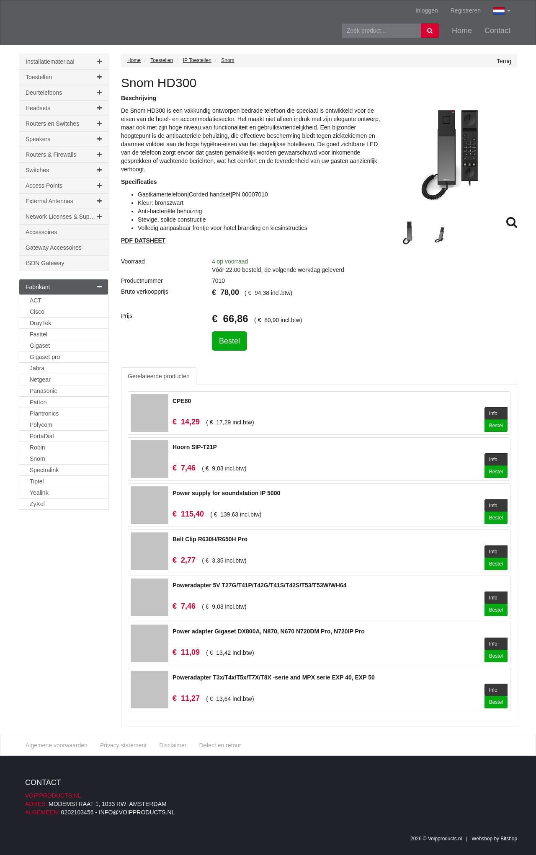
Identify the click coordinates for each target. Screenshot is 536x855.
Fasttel (38, 334)
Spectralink (44, 470)
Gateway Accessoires (54, 247)
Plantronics (44, 413)
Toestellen (64, 77)
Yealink (39, 492)
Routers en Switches (64, 123)
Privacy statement (123, 745)
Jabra (37, 368)
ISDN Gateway (45, 263)
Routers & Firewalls (64, 154)
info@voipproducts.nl (137, 812)
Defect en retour (220, 745)
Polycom (41, 424)
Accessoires (41, 232)
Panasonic (43, 390)
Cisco (37, 311)
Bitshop (508, 839)
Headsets (64, 108)
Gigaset (40, 345)
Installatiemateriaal (64, 61)
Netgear (40, 379)
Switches (64, 170)
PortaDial (42, 436)
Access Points (64, 185)
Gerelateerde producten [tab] (159, 376)
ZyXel (37, 504)
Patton (38, 402)
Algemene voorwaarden (57, 745)
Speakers (64, 139)
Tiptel (37, 481)
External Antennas (64, 201)
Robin (37, 447)
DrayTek (40, 323)
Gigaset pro (45, 357)
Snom (37, 458)
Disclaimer (172, 745)
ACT (35, 300)
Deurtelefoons (64, 92)
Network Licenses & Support (64, 216)
